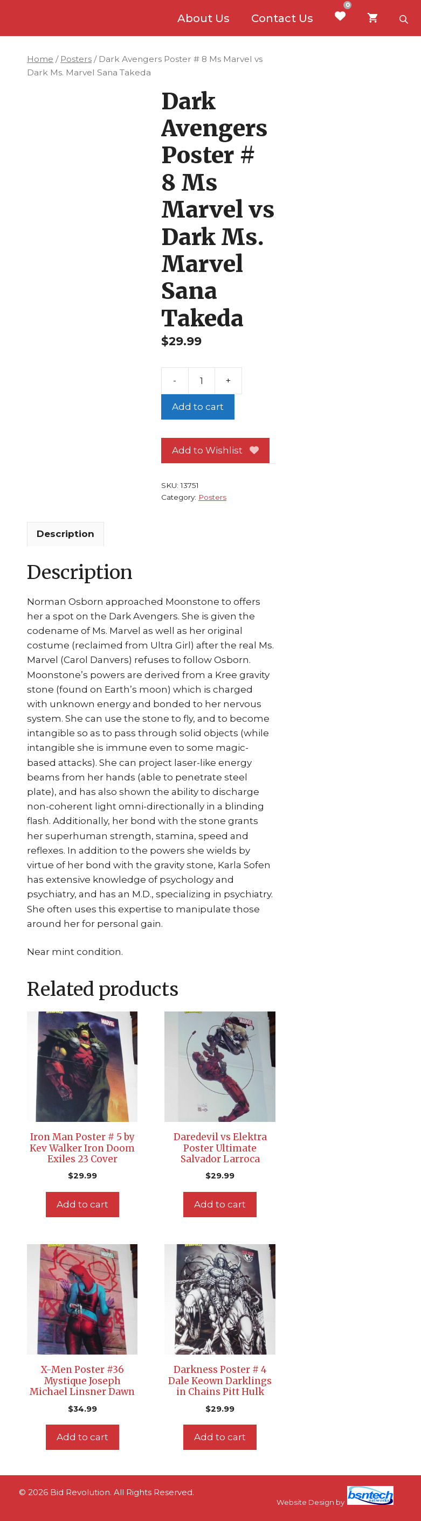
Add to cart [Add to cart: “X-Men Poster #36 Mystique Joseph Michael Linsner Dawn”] (82, 1437)
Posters (76, 59)
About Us (203, 18)
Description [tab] (65, 533)
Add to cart (198, 406)
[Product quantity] (201, 380)
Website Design (305, 1502)
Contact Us (282, 18)
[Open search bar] (404, 18)
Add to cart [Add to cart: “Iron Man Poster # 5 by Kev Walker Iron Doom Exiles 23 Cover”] (82, 1204)
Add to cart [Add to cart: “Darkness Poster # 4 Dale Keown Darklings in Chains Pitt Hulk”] (220, 1437)
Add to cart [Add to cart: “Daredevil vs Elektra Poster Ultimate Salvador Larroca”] (220, 1204)
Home (40, 59)
